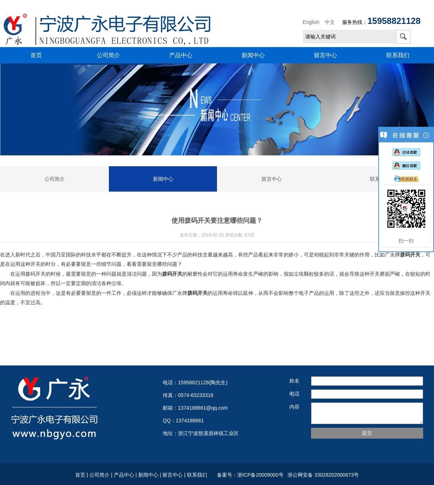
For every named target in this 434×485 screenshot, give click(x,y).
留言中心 (325, 55)
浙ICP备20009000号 (261, 475)
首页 (36, 55)
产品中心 (180, 55)
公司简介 (108, 55)
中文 (330, 22)
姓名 (294, 381)
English (311, 22)
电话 (294, 394)
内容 (294, 407)
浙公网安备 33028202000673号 (322, 475)
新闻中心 (253, 55)
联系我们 (397, 55)
